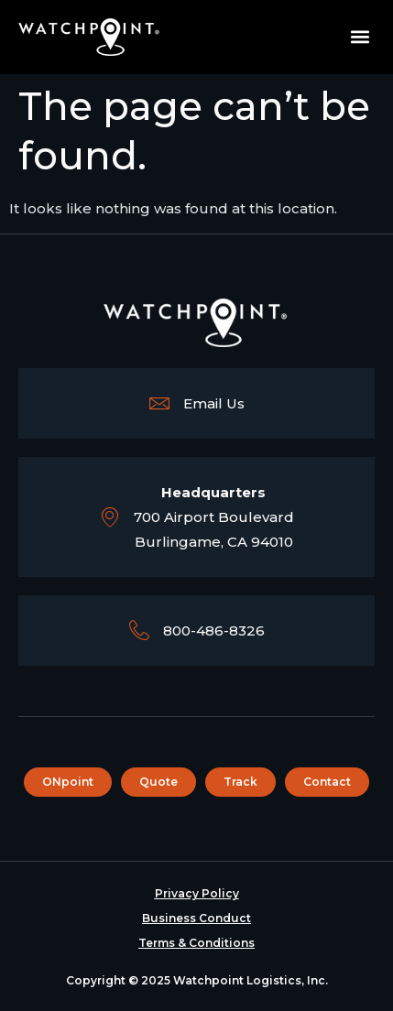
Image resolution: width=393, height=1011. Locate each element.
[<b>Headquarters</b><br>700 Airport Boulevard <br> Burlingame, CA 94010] (110, 516)
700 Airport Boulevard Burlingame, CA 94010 (214, 517)
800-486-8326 (214, 630)
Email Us (214, 403)
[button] (359, 37)
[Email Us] (159, 403)
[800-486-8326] (139, 630)
